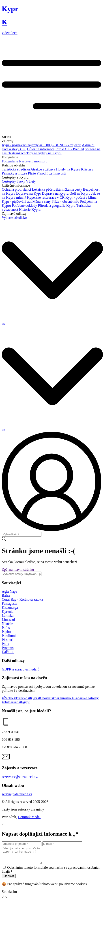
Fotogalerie (10, 161)
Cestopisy (9, 181)
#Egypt (24, 702)
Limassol (8, 619)
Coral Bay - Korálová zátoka (22, 599)
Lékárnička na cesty (68, 189)
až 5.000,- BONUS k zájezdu (60, 145)
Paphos (7, 632)
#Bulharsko (10, 702)
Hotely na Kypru (68, 169)
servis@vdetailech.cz (17, 794)
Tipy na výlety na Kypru (44, 153)
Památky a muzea (14, 173)
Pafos (6, 628)
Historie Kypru (30, 209)
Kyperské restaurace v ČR (45, 197)
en (3, 430)
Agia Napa (9, 591)
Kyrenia (7, 611)
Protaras (7, 648)
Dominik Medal (29, 817)
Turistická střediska (16, 169)
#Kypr (33, 698)
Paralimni (9, 636)
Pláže (32, 173)
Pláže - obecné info (65, 201)
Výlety (31, 181)
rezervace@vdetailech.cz (20, 777)
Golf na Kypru (79, 193)
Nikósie (7, 624)
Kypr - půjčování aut (17, 201)
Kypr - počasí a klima (81, 197)
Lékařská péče (42, 189)
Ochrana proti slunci (16, 189)
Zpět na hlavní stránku (18, 569)
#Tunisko (64, 698)
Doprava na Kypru (55, 193)
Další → (8, 652)
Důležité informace (40, 149)
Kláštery (87, 169)
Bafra (6, 595)
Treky (21, 181)
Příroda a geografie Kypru (56, 205)
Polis (5, 644)
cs (3, 324)
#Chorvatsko (48, 698)
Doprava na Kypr (28, 193)
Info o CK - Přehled (69, 149)
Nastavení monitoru (33, 161)
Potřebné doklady (24, 205)
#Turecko (21, 698)
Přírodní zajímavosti (51, 173)
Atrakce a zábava (42, 169)
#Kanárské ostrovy (85, 698)
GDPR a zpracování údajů (20, 669)
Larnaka (7, 615)
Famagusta (9, 603)
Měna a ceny (41, 201)
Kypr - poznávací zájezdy (20, 145)
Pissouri (7, 640)
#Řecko (8, 698)
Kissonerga (10, 607)
